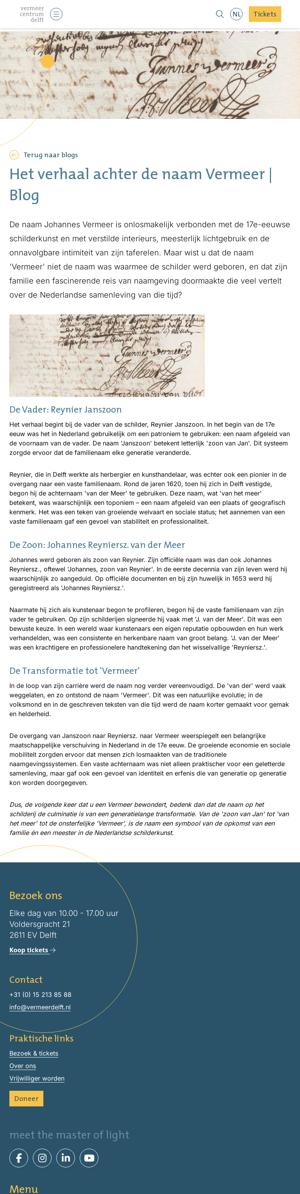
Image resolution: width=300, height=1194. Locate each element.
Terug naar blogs (43, 154)
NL (236, 14)
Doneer (26, 1098)
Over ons (22, 1066)
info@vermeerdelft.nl (40, 1007)
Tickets (265, 14)
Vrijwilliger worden (36, 1078)
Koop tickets (32, 950)
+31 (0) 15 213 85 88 (40, 994)
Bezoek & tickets (150, 1169)
